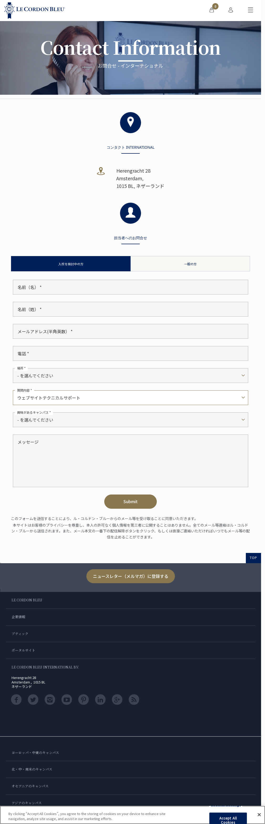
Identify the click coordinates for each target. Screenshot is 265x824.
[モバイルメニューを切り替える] (250, 10)
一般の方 (190, 264)
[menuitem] (211, 10)
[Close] (259, 815)
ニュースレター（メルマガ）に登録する (130, 576)
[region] (132, 815)
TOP (253, 557)
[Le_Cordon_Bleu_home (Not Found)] (34, 10)
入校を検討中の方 (71, 264)
